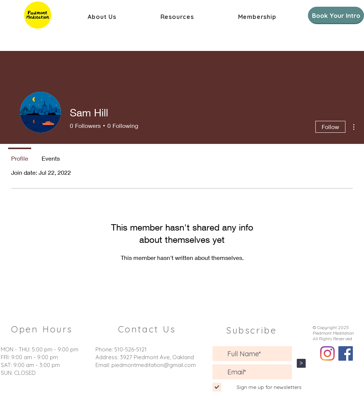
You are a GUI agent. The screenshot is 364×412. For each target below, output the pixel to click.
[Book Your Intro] (336, 15)
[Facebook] (345, 353)
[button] (102, 16)
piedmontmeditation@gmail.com (153, 364)
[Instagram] (327, 353)
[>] (301, 363)
